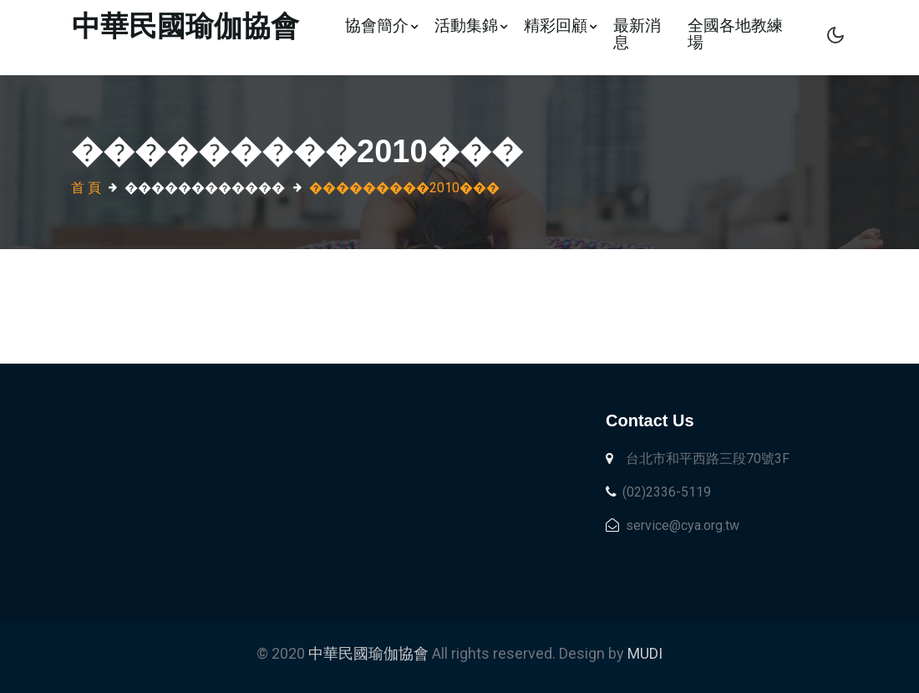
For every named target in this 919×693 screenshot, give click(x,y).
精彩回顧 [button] (560, 25)
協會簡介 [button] (381, 25)
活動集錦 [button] (470, 25)
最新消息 (637, 34)
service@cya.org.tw (672, 525)
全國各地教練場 (735, 34)
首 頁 (86, 188)
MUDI (645, 653)
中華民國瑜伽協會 (370, 653)
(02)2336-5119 (658, 492)
